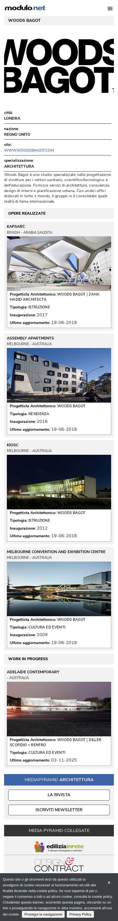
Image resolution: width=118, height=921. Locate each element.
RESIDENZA (39, 414)
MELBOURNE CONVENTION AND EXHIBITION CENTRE (56, 552)
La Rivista (59, 795)
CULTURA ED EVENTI (46, 627)
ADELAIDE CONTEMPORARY (33, 672)
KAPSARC (16, 227)
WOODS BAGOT (71, 294)
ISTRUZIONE (39, 307)
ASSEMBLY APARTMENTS (30, 338)
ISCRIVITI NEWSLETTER (59, 810)
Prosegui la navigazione (43, 914)
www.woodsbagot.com (29, 150)
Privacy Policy (80, 914)
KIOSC (12, 445)
